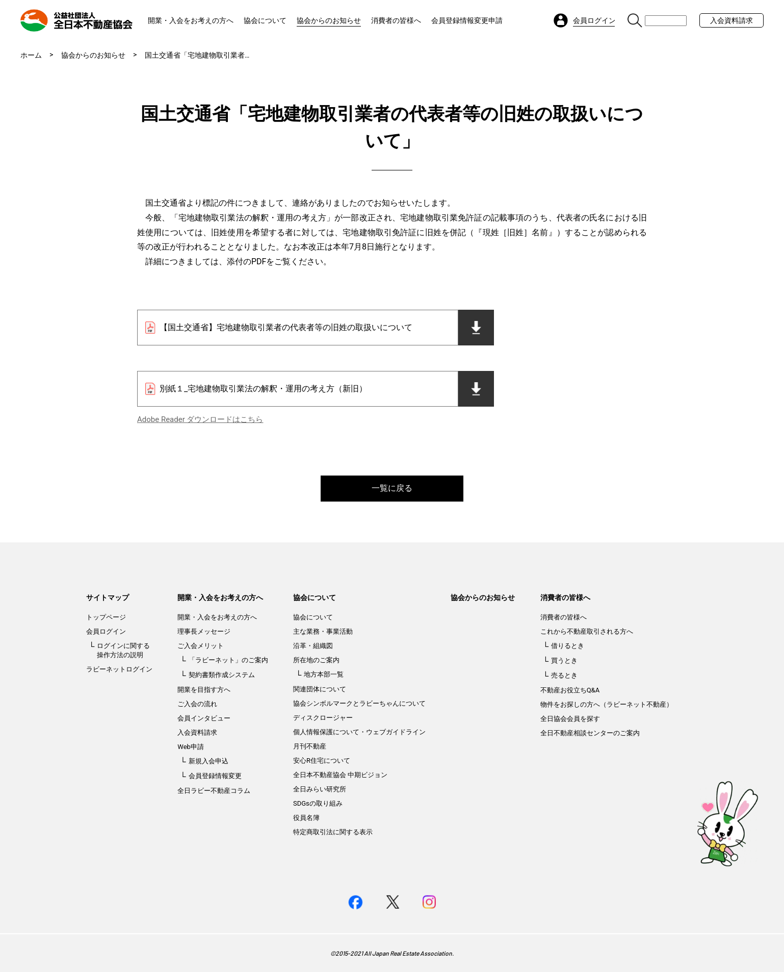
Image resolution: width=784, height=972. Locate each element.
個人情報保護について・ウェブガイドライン (359, 732)
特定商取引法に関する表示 (333, 832)
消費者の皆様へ (396, 20)
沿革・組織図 (313, 646)
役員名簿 (306, 817)
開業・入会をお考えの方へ (190, 20)
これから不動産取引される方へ (586, 631)
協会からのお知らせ (329, 20)
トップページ (106, 617)
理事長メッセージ (203, 631)
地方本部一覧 (324, 674)
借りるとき (567, 646)
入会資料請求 (731, 20)
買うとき (564, 660)
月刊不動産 (309, 746)
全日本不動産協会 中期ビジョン (340, 775)
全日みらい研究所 (319, 789)
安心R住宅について (321, 760)
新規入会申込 (208, 761)
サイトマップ (107, 597)
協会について (265, 20)
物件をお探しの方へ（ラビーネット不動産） (606, 704)
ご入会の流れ (197, 704)
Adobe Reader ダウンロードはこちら (200, 419)
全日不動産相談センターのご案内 (590, 733)
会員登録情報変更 (215, 776)
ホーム (31, 55)
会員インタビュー (203, 718)
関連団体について (319, 689)
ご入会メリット (200, 646)
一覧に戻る (392, 488)
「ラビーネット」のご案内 (228, 660)
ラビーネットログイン (119, 669)
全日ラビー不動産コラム (213, 790)
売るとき (564, 675)
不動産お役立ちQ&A (570, 690)
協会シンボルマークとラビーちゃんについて (359, 703)
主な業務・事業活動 (323, 631)
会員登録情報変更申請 (467, 20)
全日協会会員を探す (570, 718)
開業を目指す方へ (203, 689)
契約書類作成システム (222, 675)
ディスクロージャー (323, 717)
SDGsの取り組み (318, 803)
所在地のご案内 (316, 660)
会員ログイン (106, 631)
